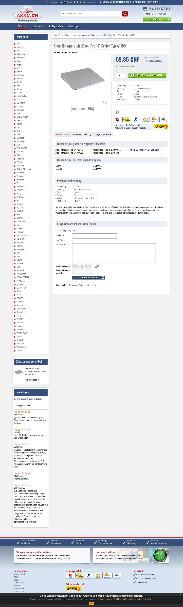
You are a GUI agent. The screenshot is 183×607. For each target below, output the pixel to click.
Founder (20, 166)
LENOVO (21, 221)
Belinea (20, 78)
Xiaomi (20, 350)
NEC (19, 256)
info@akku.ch (63, 559)
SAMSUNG (22, 302)
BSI (18, 85)
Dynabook (21, 141)
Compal (20, 106)
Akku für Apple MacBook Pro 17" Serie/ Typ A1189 (36, 371)
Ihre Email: (60, 240)
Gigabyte (20, 179)
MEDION (20, 239)
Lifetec (19, 228)
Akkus (22, 26)
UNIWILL (21, 340)
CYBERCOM (22, 117)
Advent (20, 47)
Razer (19, 291)
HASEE (20, 190)
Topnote (20, 326)
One (18, 267)
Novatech (21, 263)
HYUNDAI (21, 211)
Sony (19, 316)
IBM (18, 214)
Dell (18, 127)
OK (91, 603)
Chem (19, 92)
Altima (19, 61)
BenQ (19, 82)
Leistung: (121, 88)
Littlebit (20, 232)
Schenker (21, 309)
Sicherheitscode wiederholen (62, 271)
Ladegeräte (56, 26)
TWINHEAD (22, 333)
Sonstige (73, 26)
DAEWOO (21, 120)
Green (19, 183)
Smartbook (21, 312)
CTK (18, 113)
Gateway (20, 173)
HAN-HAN (21, 187)
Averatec (20, 75)
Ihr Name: (59, 235)
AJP (18, 50)
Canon (19, 89)
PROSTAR (21, 281)
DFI (18, 131)
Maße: (119, 97)
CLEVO (20, 99)
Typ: (119, 91)
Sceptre (20, 305)
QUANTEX (21, 288)
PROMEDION (23, 277)
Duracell (20, 138)
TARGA (20, 319)
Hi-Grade (21, 197)
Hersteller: (121, 99)
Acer (19, 44)
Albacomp (21, 54)
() (58, 2)
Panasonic (21, 274)
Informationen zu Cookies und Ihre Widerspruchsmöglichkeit (124, 599)
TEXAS (20, 322)
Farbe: (120, 94)
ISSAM (20, 218)
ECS (19, 145)
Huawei (20, 204)
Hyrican (20, 208)
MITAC (19, 246)
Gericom (20, 176)
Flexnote (20, 159)
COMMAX (21, 103)
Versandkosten (155, 60)
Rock (19, 295)
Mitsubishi (21, 249)
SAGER (20, 298)
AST (18, 68)
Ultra (19, 336)
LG (18, 225)
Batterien (38, 26)
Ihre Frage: (61, 244)
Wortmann (21, 347)
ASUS (19, 71)
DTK (18, 134)
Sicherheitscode (62, 266)
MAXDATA (21, 235)
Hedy (19, 193)
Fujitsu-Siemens (24, 169)
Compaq (20, 110)
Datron (19, 124)
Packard (20, 270)
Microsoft (21, 242)
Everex (20, 152)
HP (18, 200)
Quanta (20, 284)
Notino (19, 260)
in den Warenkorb (149, 75)
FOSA (19, 162)
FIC (18, 155)
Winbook (20, 343)
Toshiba (20, 330)
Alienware (21, 58)
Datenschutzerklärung (88, 285)
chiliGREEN (22, 96)
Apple (19, 65)
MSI (18, 253)
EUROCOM (22, 148)
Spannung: (121, 85)
